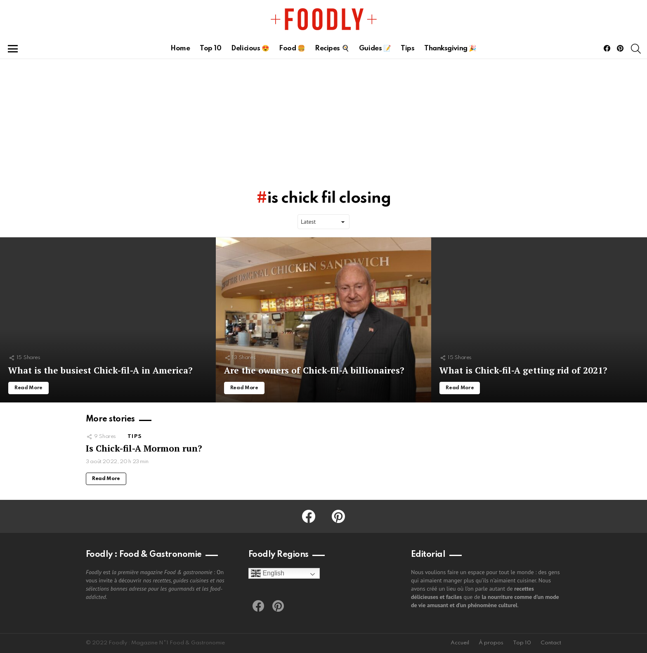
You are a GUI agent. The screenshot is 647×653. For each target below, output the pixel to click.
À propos (491, 643)
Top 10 (210, 48)
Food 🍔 (292, 48)
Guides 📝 (375, 48)
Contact (551, 643)
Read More (106, 478)
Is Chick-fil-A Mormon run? (144, 448)
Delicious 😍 (250, 48)
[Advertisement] (323, 121)
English (267, 573)
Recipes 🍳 (332, 48)
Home (180, 48)
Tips (407, 48)
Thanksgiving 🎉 (450, 48)
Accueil (460, 643)
